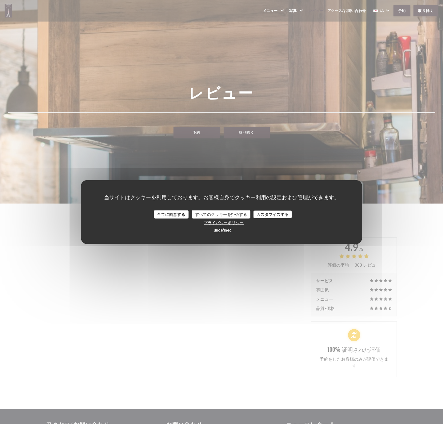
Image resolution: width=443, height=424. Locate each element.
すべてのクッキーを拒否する (221, 214)
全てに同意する (171, 214)
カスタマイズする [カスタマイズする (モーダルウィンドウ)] (273, 214)
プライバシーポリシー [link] (224, 222)
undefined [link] (223, 230)
